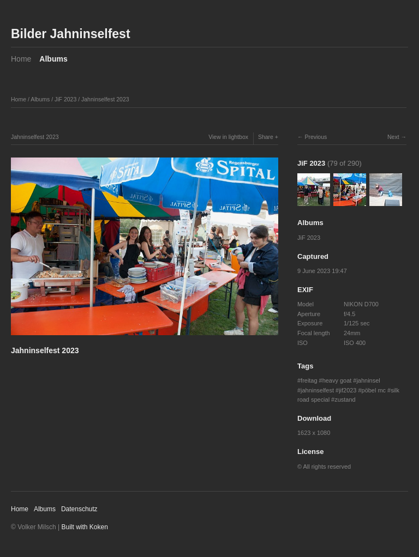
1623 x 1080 (313, 432)
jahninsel (368, 380)
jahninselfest (317, 390)
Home (21, 59)
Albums (53, 59)
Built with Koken (85, 527)
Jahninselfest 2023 (105, 99)
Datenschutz (79, 509)
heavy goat (337, 380)
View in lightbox (228, 137)
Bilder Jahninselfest (70, 34)
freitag (309, 380)
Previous (315, 137)
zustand (344, 399)
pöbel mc (374, 390)
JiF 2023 (65, 99)
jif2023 (347, 390)
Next (393, 137)
